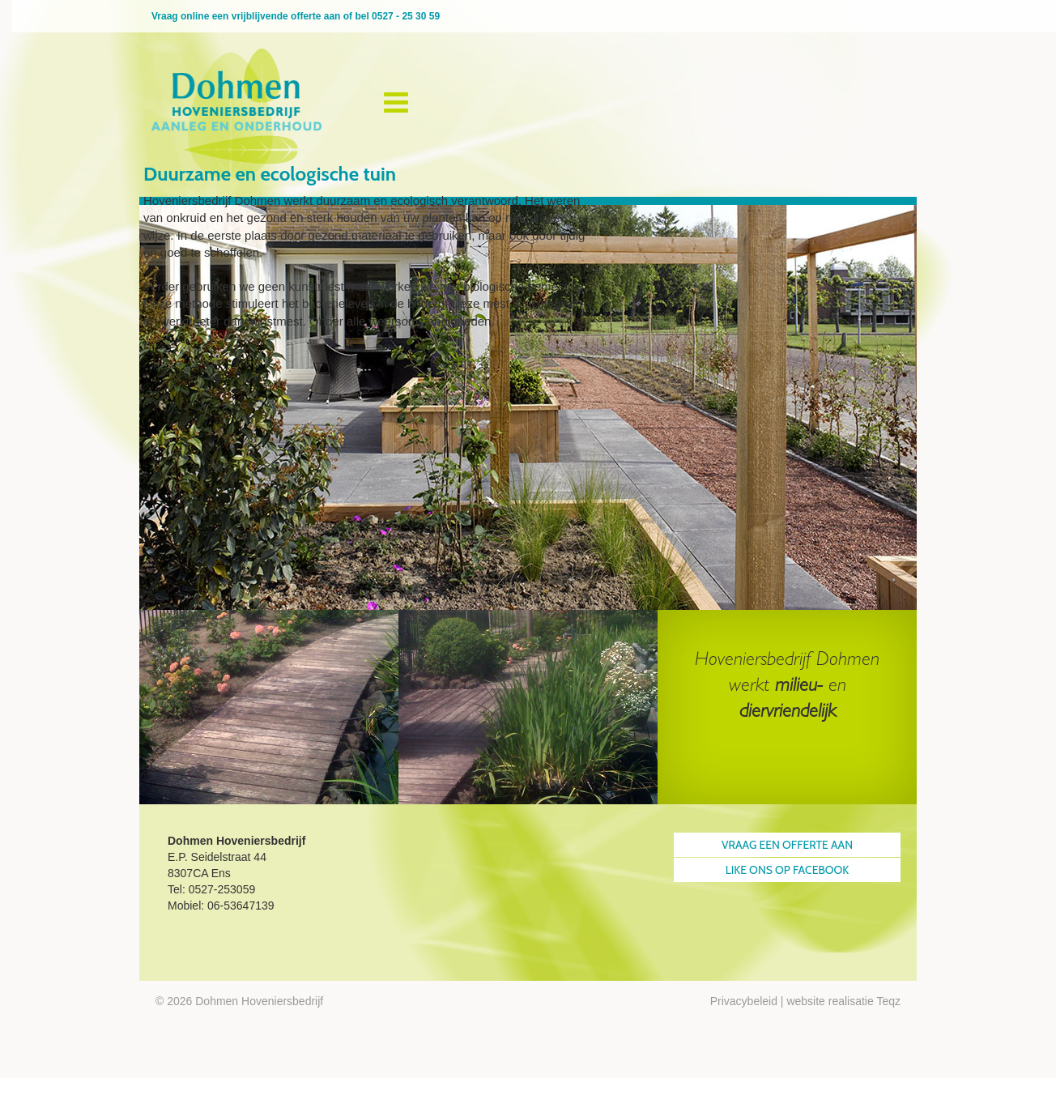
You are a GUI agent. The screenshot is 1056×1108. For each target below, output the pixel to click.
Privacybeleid (743, 1001)
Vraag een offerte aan (787, 844)
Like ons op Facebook (787, 870)
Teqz (888, 1001)
